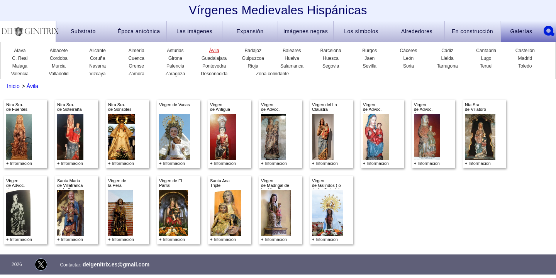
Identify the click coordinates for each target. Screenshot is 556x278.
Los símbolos (361, 31)
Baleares (292, 50)
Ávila (214, 50)
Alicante (97, 50)
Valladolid (58, 73)
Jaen (369, 58)
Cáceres (408, 50)
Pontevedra (214, 66)
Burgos (369, 50)
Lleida (447, 58)
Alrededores (416, 31)
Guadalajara (214, 58)
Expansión (250, 31)
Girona (175, 58)
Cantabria (486, 50)
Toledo (525, 66)
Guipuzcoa (253, 58)
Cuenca (136, 58)
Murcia (59, 66)
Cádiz (447, 50)
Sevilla (369, 66)
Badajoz (253, 50)
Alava (19, 50)
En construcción (472, 31)
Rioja (253, 66)
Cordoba (59, 58)
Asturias (175, 50)
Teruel (486, 66)
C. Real (19, 58)
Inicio (13, 86)
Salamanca (291, 66)
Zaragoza (175, 73)
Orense (136, 66)
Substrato (83, 31)
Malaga (19, 66)
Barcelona (330, 50)
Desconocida (214, 73)
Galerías (521, 31)
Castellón (525, 50)
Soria (408, 66)
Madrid (525, 58)
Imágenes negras (305, 31)
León (408, 58)
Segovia (330, 66)
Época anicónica (138, 31)
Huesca (331, 58)
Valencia (20, 73)
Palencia (175, 66)
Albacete (59, 50)
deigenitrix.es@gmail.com (116, 264)
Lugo (486, 58)
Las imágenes (194, 31)
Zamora (136, 73)
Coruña (97, 58)
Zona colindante (272, 73)
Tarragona (447, 66)
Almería (136, 50)
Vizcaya (98, 73)
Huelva (292, 58)
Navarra (97, 66)
